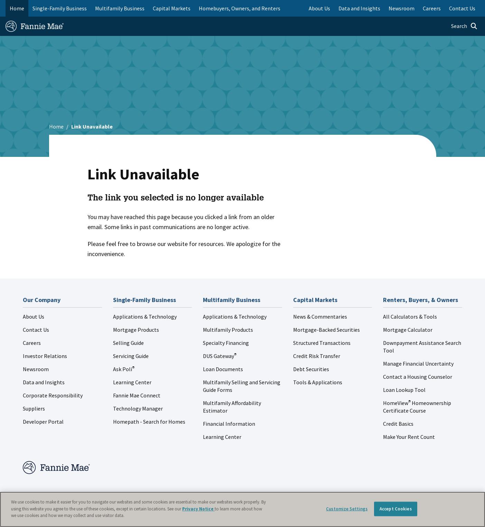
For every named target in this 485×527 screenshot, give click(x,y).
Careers (32, 342)
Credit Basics (398, 423)
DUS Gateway (219, 355)
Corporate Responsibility (53, 395)
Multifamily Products (228, 329)
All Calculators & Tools (410, 316)
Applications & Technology (145, 316)
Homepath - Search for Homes (149, 421)
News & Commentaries (320, 316)
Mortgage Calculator (407, 329)
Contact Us (36, 329)
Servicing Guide (131, 355)
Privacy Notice (198, 509)
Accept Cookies (396, 509)
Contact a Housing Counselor (417, 376)
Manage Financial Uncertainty (418, 363)
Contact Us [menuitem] (462, 8)
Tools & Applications (317, 382)
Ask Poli (123, 369)
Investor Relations (45, 355)
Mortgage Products (136, 329)
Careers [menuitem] (432, 8)
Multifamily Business (119, 8)
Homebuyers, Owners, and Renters (239, 8)
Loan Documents (223, 369)
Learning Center (132, 382)
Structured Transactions (322, 342)
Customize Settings (346, 509)
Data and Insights (44, 382)
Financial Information (229, 423)
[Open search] (464, 26)
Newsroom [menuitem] (401, 8)
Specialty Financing (226, 342)
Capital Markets (171, 8)
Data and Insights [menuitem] (359, 8)
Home (17, 8)
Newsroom (36, 369)
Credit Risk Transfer (316, 355)
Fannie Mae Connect (136, 395)
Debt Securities (311, 369)
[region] (242, 509)
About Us (33, 316)
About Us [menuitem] (319, 8)
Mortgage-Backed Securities (326, 329)
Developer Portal (43, 421)
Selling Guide (128, 342)
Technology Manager (138, 408)
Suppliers (34, 408)
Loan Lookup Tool (404, 389)
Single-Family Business (59, 8)
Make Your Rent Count (409, 436)
